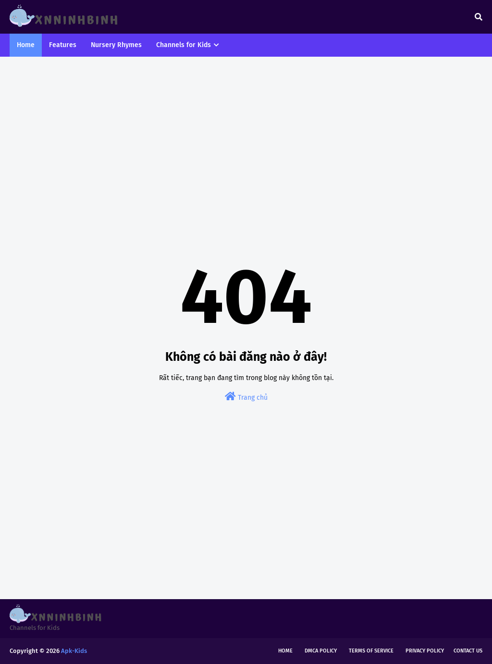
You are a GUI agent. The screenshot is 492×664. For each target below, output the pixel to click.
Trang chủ (246, 397)
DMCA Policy (321, 651)
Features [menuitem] (62, 45)
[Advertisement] (246, 138)
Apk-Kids (74, 650)
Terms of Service (371, 651)
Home (285, 651)
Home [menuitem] (26, 45)
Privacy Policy (425, 651)
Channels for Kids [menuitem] (183, 45)
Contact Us (468, 651)
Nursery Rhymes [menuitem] (116, 45)
